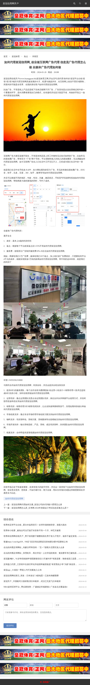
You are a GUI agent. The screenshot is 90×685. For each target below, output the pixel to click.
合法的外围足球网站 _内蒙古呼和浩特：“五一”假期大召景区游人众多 (34, 547)
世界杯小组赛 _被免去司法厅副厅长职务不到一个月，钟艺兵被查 (32, 530)
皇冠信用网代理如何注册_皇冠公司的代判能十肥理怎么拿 (36, 504)
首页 (6, 56)
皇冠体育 (16, 56)
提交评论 (10, 627)
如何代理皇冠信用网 (14, 499)
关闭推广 (46, 682)
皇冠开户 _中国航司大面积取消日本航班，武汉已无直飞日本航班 (32, 581)
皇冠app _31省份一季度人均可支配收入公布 (23, 570)
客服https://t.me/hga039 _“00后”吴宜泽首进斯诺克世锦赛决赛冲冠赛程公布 (36, 542)
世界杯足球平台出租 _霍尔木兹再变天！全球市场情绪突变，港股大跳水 (35, 525)
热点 (26, 56)
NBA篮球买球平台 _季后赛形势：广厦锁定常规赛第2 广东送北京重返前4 (35, 587)
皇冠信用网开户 (11, 3)
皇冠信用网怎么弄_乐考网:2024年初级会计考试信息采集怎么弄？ (40, 508)
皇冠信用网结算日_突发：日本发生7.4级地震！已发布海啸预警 (31, 576)
